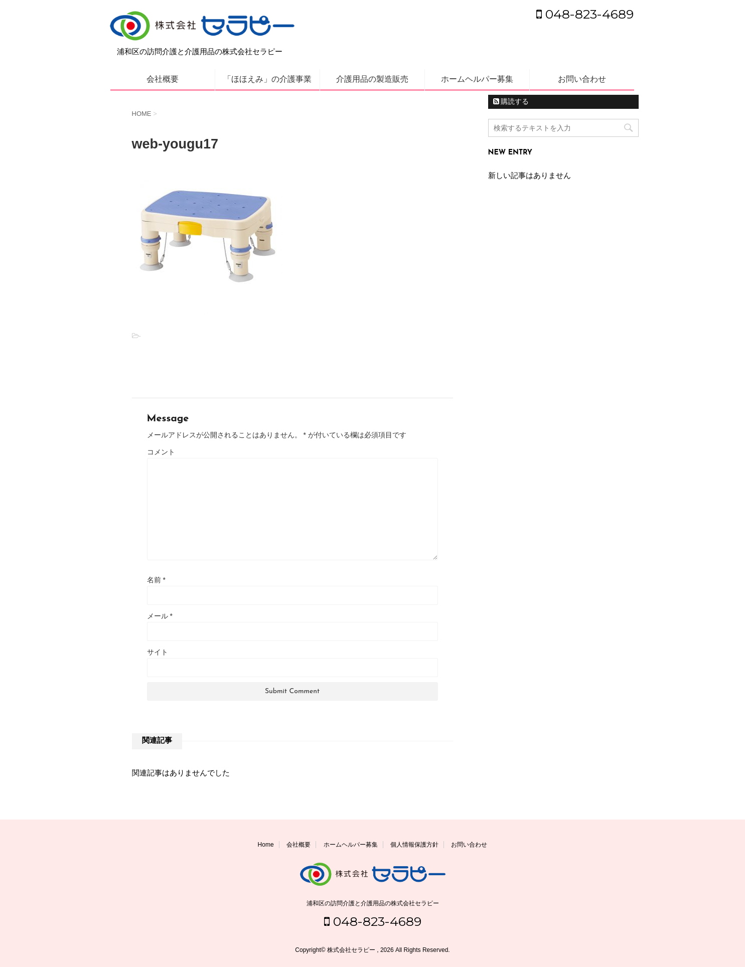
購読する (511, 101)
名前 (156, 580)
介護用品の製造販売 (372, 79)
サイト (157, 652)
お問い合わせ (582, 79)
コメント (161, 452)
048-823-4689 (585, 14)
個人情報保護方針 (414, 844)
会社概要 (162, 79)
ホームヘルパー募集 (477, 79)
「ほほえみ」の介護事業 (267, 79)
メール (160, 616)
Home (266, 844)
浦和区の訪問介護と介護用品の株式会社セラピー (373, 903)
